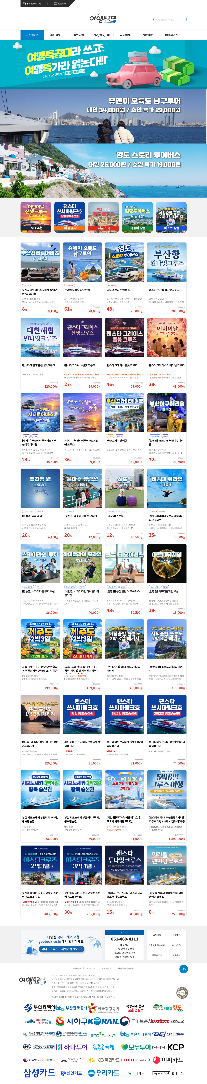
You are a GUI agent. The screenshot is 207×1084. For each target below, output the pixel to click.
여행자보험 (107, 968)
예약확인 (177, 934)
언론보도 (60, 3)
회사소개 (77, 968)
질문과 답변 (157, 955)
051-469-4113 (124, 939)
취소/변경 (182, 3)
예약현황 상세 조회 (153, 3)
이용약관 (91, 968)
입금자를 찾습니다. (157, 944)
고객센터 (170, 3)
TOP (184, 969)
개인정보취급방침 (126, 968)
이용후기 (177, 955)
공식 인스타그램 (32, 3)
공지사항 (157, 934)
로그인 (138, 3)
